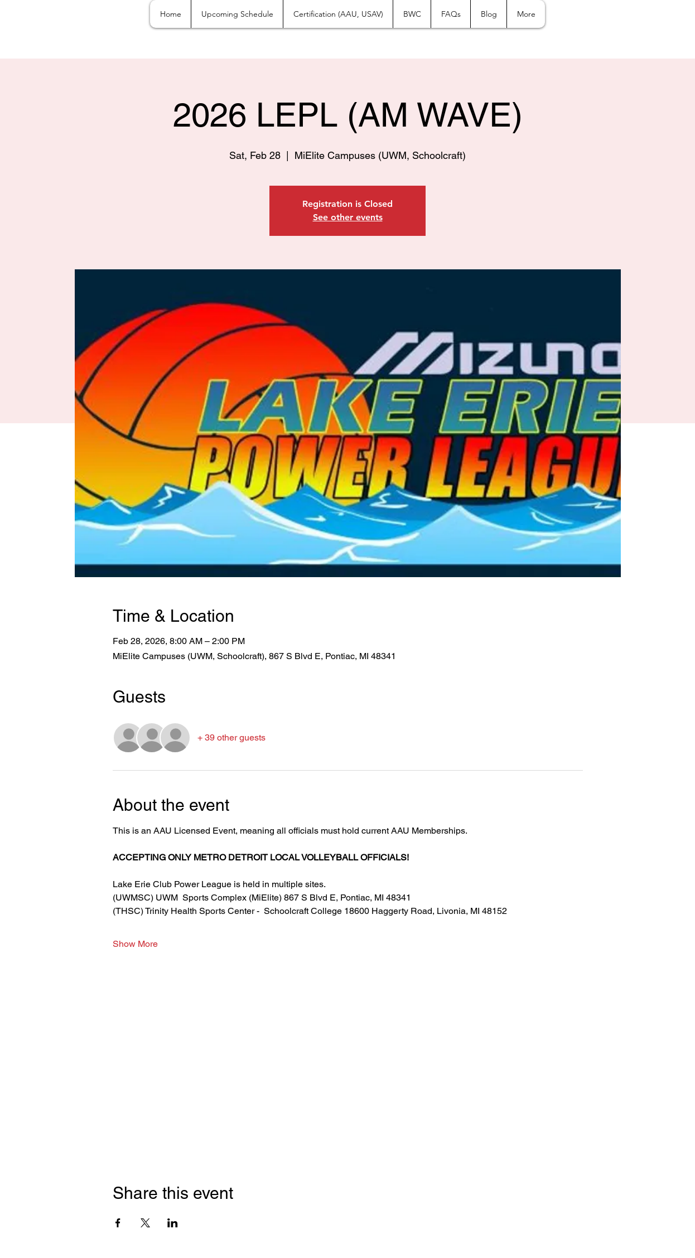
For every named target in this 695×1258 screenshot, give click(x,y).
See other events (348, 217)
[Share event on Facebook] (118, 1222)
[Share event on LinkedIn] (172, 1222)
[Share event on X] (145, 1222)
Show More (135, 943)
